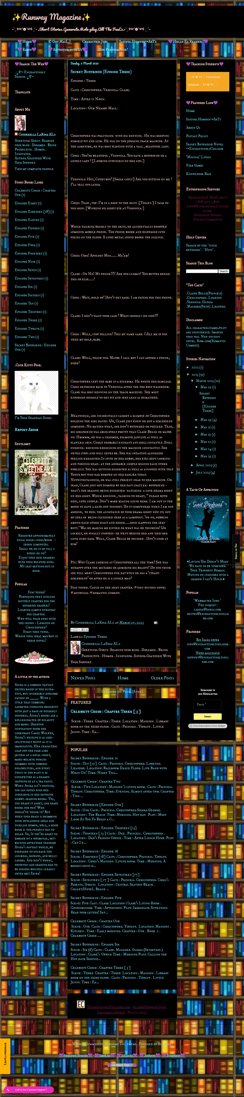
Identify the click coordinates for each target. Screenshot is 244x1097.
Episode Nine (25, 261)
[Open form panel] (5, 1056)
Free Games (194, 165)
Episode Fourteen (29, 253)
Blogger (164, 1044)
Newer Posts (83, 678)
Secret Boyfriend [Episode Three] (101, 71)
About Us (193, 128)
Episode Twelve (27, 328)
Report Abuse (26, 430)
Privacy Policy (197, 136)
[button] (29, 1090)
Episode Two (25, 337)
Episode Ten (24, 303)
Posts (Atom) (133, 691)
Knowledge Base (198, 174)
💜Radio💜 (27, 49)
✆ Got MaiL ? (59, 41)
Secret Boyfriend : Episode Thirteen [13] (104, 828)
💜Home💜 (27, 41)
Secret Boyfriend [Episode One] (97, 804)
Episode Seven (26, 270)
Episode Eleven (27, 220)
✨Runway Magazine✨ (51, 16)
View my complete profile (34, 169)
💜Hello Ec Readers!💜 (188, 41)
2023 (195, 374)
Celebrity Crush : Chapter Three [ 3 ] (106, 711)
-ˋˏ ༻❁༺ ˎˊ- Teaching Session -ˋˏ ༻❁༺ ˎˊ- (204, 81)
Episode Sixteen (27, 295)
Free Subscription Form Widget (207, 725)
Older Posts (162, 678)
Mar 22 (206, 442)
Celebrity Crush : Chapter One (95, 921)
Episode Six (24, 287)
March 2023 (205, 381)
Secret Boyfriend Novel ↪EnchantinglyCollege (205, 146)
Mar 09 (206, 420)
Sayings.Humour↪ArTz (138, 41)
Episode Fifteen (27, 228)
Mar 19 (206, 434)
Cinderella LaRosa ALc (36, 134)
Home (123, 678)
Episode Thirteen (28, 312)
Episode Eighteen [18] (32, 211)
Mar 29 (206, 456)
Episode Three (95, 636)
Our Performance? (113, 49)
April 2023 (204, 465)
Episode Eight (26, 203)
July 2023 (203, 472)
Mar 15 (206, 427)
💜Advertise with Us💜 (67, 49)
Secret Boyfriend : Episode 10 (94, 758)
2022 (195, 367)
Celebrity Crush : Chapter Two (95, 781)
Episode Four (25, 245)
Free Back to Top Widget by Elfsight (231, 566)
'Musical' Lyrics (198, 157)
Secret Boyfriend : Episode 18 (94, 851)
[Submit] (208, 716)
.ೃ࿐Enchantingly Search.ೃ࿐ (30, 74)
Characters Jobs (95, 41)
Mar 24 (206, 449)
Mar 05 (206, 387)
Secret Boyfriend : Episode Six (95, 944)
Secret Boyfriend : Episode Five (96, 898)
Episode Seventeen (29, 278)
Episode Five (25, 236)
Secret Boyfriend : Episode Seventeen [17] (105, 874)
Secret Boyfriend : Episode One (35, 347)
